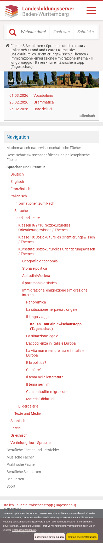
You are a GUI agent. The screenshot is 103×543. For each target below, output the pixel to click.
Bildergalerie (28, 406)
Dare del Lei (42, 109)
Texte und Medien (28, 413)
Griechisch (18, 435)
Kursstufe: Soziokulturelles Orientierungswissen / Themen (48, 52)
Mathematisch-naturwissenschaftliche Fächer (44, 148)
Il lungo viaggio (38, 317)
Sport (11, 486)
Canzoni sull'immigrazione (47, 392)
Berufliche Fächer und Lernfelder (33, 450)
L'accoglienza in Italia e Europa (51, 343)
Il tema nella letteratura (45, 377)
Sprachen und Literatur (64, 46)
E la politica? (36, 362)
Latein (15, 428)
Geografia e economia (40, 261)
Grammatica (43, 102)
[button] (61, 31)
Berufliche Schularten (24, 472)
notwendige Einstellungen (49, 536)
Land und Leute (42, 50)
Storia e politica (34, 268)
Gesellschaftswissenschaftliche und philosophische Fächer (48, 157)
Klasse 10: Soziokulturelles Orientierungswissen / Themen (56, 239)
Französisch (20, 189)
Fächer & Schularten (26, 46)
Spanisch (17, 421)
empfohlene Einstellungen (82, 536)
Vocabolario (43, 95)
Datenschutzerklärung (24, 529)
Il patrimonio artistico (39, 283)
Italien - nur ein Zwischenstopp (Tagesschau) (56, 326)
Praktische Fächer (21, 464)
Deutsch (17, 174)
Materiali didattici (40, 399)
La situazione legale (42, 336)
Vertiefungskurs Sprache (30, 443)
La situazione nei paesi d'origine (51, 309)
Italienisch (18, 50)
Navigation (18, 137)
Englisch (17, 181)
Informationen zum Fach (34, 203)
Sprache (21, 211)
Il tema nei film (37, 384)
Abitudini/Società (36, 276)
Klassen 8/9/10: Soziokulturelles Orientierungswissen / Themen (44, 227)
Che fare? (34, 370)
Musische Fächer (20, 457)
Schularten (15, 479)
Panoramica (36, 302)
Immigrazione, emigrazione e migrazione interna (49, 58)
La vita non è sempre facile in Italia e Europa (55, 352)
